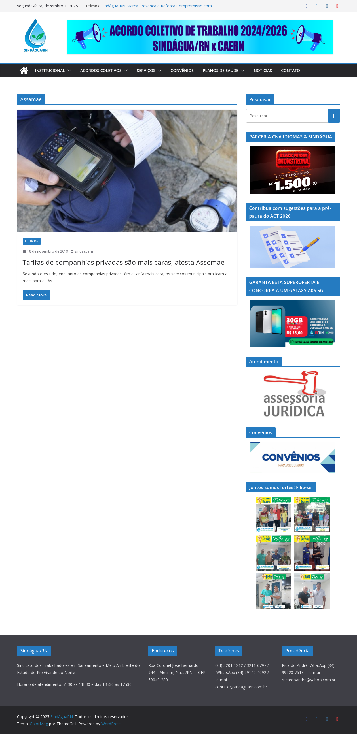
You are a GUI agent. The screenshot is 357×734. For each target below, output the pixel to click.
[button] (70, 70)
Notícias (273, 70)
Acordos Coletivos (105, 70)
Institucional (51, 70)
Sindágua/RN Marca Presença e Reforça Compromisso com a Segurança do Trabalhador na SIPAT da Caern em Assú (155, 8)
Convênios (190, 70)
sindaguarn (84, 251)
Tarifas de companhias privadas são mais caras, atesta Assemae (108, 262)
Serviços (152, 70)
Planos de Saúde (229, 70)
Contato (301, 70)
